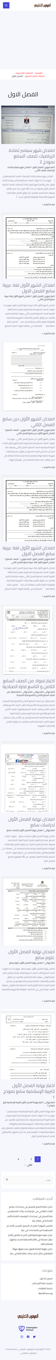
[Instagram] (21, 1336)
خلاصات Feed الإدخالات (42, 1283)
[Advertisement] (28, 40)
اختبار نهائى (50, 692)
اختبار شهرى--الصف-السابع (18, 430)
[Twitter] (34, 1336)
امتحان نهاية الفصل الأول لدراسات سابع (31, 822)
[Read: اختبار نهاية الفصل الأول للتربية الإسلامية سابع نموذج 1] (28, 1044)
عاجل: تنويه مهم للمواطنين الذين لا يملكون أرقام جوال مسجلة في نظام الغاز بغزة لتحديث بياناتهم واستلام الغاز (30, 1239)
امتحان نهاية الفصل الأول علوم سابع (31, 954)
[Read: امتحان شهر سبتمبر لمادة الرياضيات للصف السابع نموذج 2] (28, 124)
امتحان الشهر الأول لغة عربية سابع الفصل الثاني (29, 298)
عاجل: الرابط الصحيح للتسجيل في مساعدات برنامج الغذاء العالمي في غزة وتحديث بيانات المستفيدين (30, 1209)
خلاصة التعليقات (45, 1288)
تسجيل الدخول (46, 1278)
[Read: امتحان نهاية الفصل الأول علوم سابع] (28, 911)
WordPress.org (46, 1293)
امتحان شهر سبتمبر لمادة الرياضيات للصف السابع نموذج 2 (32, 156)
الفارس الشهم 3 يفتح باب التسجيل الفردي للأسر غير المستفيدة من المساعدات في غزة (30, 1228)
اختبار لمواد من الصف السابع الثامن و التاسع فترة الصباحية (29, 684)
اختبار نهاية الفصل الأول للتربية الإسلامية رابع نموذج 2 (29, 1104)
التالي (28, 1165)
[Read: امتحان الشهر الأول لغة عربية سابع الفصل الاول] (28, 245)
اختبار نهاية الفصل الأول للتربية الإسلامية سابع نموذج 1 (29, 1091)
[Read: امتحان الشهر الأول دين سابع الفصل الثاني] (28, 377)
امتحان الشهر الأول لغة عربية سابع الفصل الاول (29, 288)
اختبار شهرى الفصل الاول (43, 167)
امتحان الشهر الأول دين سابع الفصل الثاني (29, 422)
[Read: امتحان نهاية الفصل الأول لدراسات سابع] (28, 777)
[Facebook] (28, 1336)
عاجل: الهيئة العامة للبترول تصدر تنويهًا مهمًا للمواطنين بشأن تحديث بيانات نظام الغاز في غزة (31, 1251)
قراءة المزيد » (48, 204)
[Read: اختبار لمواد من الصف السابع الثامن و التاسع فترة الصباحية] (28, 639)
